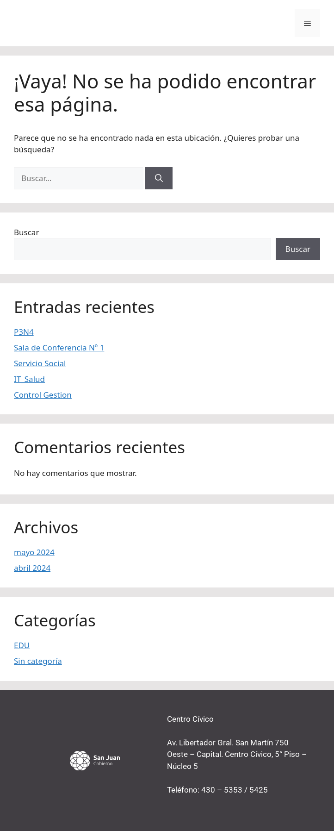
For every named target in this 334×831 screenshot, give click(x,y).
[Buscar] (159, 178)
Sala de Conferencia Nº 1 (59, 347)
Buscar (26, 232)
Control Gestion (43, 394)
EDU (22, 645)
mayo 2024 (34, 552)
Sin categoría (38, 661)
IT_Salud (29, 379)
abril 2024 (32, 567)
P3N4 (24, 331)
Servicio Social (40, 363)
